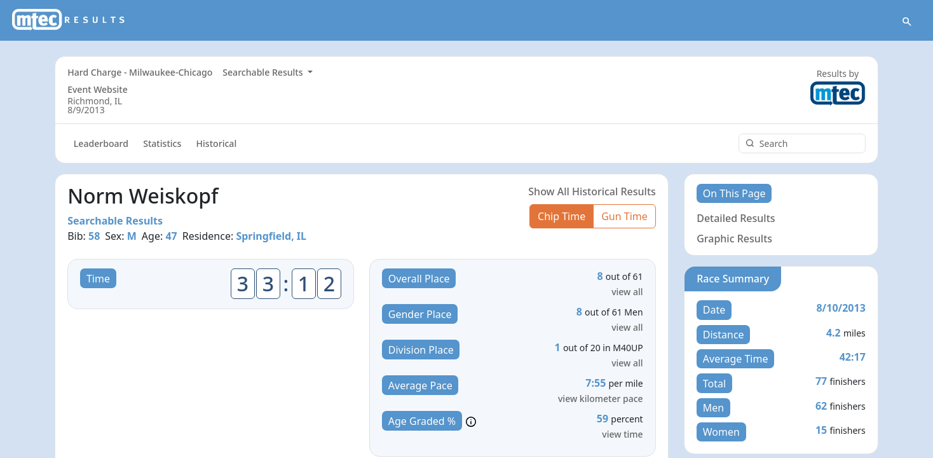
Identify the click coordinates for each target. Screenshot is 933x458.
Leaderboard (101, 144)
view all (627, 292)
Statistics (162, 144)
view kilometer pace (600, 399)
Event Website (97, 89)
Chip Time (561, 216)
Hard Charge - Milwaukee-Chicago (139, 72)
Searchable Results (263, 72)
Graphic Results (734, 239)
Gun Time (624, 216)
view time (622, 435)
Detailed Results (736, 218)
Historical (216, 144)
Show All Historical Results (592, 191)
